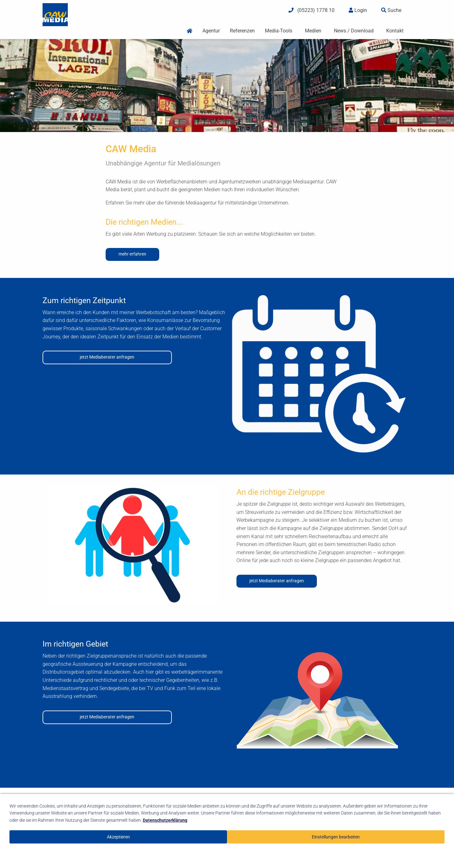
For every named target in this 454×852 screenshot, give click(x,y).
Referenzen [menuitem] (242, 31)
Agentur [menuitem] (211, 31)
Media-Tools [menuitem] (278, 31)
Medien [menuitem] (313, 31)
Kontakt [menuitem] (395, 31)
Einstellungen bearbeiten (336, 836)
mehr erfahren (132, 254)
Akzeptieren (118, 836)
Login (358, 10)
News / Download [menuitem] (354, 31)
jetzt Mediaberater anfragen (107, 357)
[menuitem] (189, 31)
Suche (391, 10)
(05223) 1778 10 (311, 10)
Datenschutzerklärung (165, 820)
